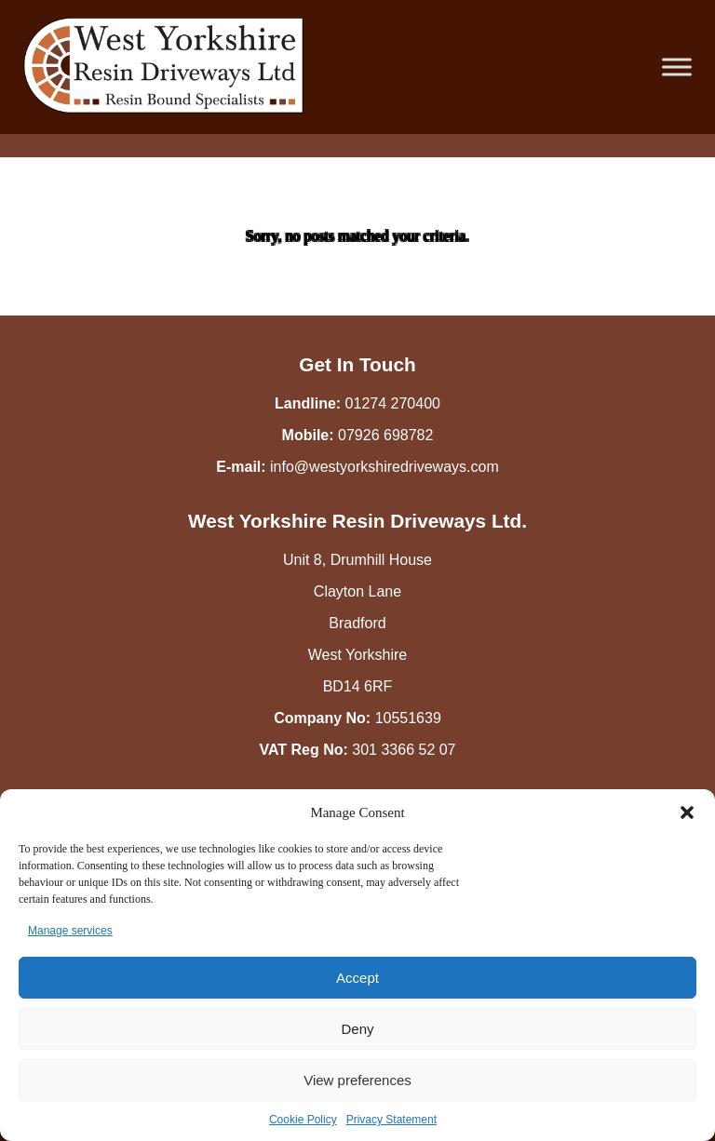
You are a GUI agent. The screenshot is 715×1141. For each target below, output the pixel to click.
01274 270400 (392, 403)
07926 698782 (385, 435)
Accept (357, 978)
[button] (687, 812)
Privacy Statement (391, 1119)
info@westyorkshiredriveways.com (384, 467)
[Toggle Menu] (677, 66)
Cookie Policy (303, 1119)
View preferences (357, 1080)
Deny (357, 1029)
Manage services (70, 930)
